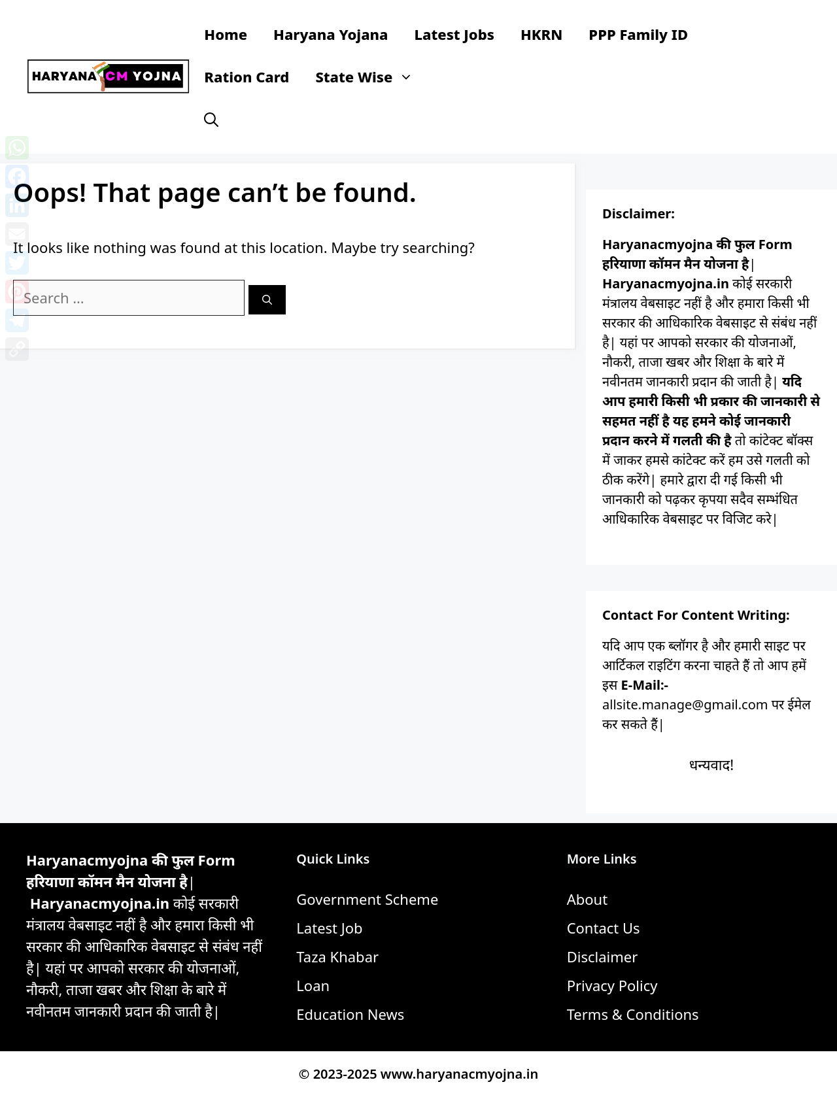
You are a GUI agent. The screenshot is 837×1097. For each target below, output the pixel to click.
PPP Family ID (638, 34)
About (587, 899)
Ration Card (246, 76)
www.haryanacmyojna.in (459, 1074)
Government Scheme (367, 899)
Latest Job (329, 927)
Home (225, 34)
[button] (211, 119)
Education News (350, 1014)
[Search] (267, 299)
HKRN (541, 34)
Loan (313, 985)
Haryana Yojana (330, 34)
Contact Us (603, 927)
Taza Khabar (337, 956)
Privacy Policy (612, 985)
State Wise (370, 77)
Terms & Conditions (633, 1014)
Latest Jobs (454, 34)
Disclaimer (602, 956)
